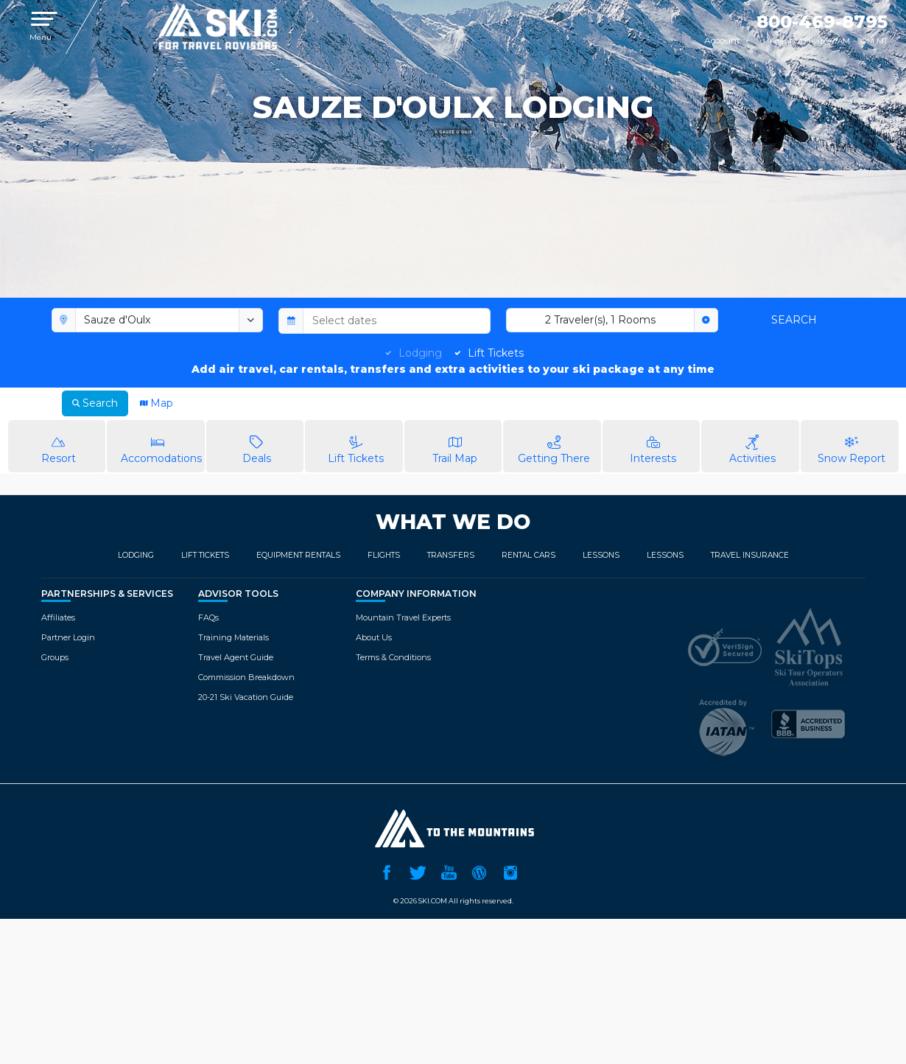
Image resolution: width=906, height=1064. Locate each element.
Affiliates (58, 617)
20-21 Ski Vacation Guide (245, 697)
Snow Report (851, 445)
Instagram (510, 871)
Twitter (417, 871)
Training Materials (233, 637)
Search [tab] (95, 403)
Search (794, 319)
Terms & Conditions (393, 657)
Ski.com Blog (479, 871)
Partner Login (68, 637)
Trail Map (455, 445)
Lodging (420, 353)
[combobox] (157, 320)
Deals (257, 445)
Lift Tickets (496, 353)
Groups (55, 657)
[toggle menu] (251, 320)
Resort (59, 445)
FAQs (208, 617)
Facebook (386, 871)
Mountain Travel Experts (403, 617)
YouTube (448, 871)
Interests (653, 445)
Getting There (554, 445)
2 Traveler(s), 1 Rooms (600, 319)
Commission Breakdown (246, 677)
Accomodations (161, 445)
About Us (374, 637)
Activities (752, 445)
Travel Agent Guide (235, 657)
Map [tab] (156, 403)
